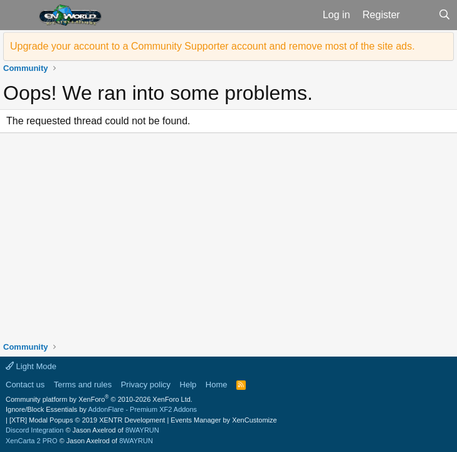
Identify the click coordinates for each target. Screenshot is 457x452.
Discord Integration (34, 430)
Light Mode (31, 366)
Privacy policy (146, 384)
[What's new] (419, 15)
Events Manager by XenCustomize (223, 420)
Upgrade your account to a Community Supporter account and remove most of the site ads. (212, 46)
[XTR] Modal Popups (87, 420)
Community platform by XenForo (99, 399)
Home (217, 384)
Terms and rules (83, 384)
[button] (18, 15)
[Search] (444, 15)
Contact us (25, 384)
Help (188, 384)
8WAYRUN (142, 430)
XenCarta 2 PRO (32, 440)
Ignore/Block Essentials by (101, 409)
